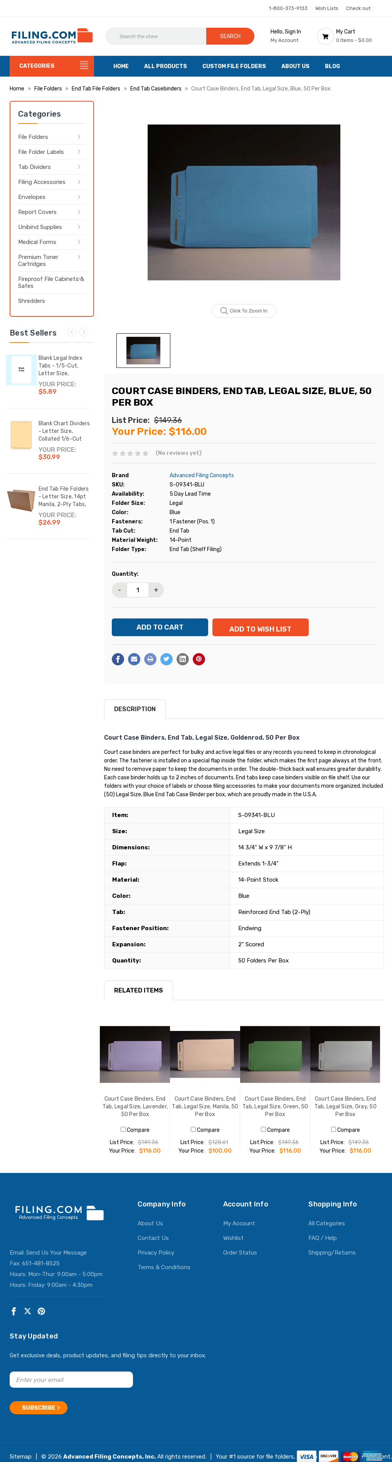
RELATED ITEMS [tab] (138, 997)
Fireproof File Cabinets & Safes (51, 282)
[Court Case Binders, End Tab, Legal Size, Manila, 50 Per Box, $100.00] (205, 1061)
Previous (72, 332)
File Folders (33, 137)
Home (121, 66)
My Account (239, 1229)
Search (230, 36)
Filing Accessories (42, 182)
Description (135, 715)
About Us (295, 66)
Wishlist (233, 1244)
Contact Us (153, 1244)
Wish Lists (326, 8)
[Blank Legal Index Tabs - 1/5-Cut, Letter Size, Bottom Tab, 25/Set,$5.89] (21, 369)
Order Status (240, 1259)
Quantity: (125, 574)
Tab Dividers (34, 167)
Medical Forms (37, 242)
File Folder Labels (41, 152)
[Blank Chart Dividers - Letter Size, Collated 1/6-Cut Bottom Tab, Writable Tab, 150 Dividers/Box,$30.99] (21, 435)
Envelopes (31, 197)
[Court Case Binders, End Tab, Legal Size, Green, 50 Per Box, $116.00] (275, 1061)
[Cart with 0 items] (349, 36)
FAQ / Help (322, 1244)
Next (83, 332)
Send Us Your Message (56, 1259)
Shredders (31, 300)
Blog (332, 66)
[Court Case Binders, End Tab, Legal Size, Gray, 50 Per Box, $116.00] (345, 1061)
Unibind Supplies (40, 227)
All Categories (326, 1229)
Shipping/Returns (332, 1259)
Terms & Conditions (164, 1273)
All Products (165, 66)
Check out (358, 8)
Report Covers (37, 212)
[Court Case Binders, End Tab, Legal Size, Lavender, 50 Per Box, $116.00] (135, 1061)
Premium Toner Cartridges (38, 260)
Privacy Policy (156, 1259)
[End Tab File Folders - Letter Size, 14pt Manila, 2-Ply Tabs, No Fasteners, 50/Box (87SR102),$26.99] (21, 500)
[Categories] (52, 66)
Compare (135, 1136)
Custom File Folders (234, 66)
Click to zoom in (244, 311)
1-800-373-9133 (288, 8)
